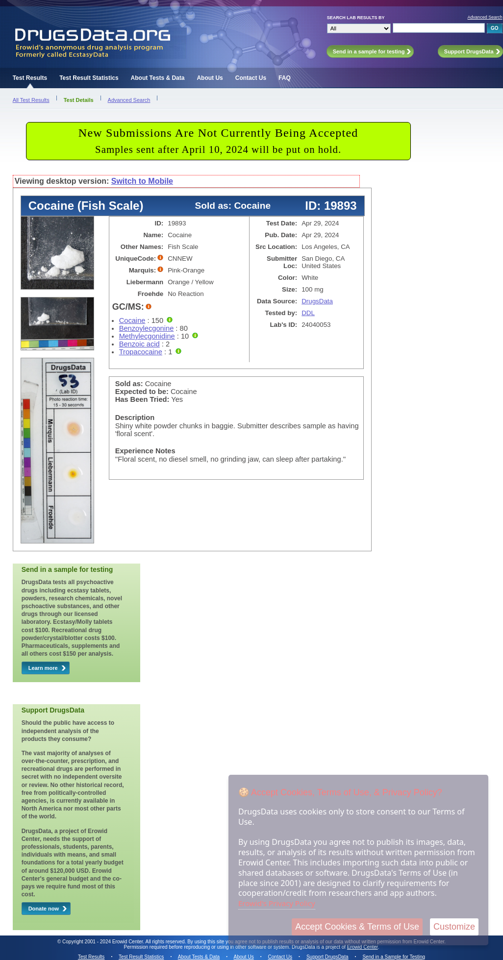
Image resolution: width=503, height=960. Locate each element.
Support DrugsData (327, 957)
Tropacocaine (140, 352)
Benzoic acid (139, 344)
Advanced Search (485, 17)
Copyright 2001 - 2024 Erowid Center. (103, 941)
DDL (308, 313)
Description (135, 417)
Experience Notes (145, 451)
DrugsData (317, 301)
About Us (210, 77)
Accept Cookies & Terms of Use (357, 927)
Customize (454, 927)
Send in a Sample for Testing (393, 957)
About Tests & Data (158, 77)
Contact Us (250, 77)
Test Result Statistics (88, 77)
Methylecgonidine (147, 336)
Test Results (30, 77)
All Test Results (31, 100)
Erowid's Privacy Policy (276, 903)
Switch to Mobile (142, 181)
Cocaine (132, 320)
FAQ (284, 77)
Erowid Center (362, 947)
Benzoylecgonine (146, 328)
